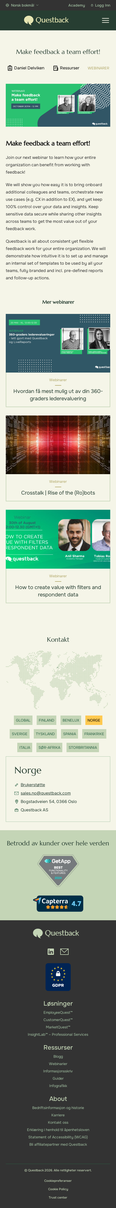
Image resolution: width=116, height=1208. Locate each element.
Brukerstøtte (29, 785)
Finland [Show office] (46, 720)
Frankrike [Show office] (94, 734)
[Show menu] (105, 20)
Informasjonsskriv (58, 1071)
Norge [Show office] (93, 720)
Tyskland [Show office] (45, 734)
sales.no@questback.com (42, 793)
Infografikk (58, 1085)
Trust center (58, 1197)
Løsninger (58, 1003)
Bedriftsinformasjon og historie (58, 1107)
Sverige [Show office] (19, 734)
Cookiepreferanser (58, 1181)
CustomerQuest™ (58, 1019)
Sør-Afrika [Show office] (49, 747)
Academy (76, 5)
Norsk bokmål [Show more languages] (22, 5)
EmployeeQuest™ (58, 1012)
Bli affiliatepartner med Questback (58, 1144)
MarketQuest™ (58, 1027)
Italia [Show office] (24, 747)
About (58, 1099)
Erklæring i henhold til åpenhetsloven (58, 1129)
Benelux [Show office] (71, 720)
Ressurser (58, 1047)
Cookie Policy (58, 1189)
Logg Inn (100, 5)
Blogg (58, 1056)
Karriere (58, 1115)
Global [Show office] (23, 720)
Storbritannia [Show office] (83, 747)
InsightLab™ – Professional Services (58, 1034)
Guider (58, 1078)
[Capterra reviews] (58, 904)
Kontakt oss (58, 1122)
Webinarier (58, 1063)
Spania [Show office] (69, 734)
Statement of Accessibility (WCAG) (58, 1137)
